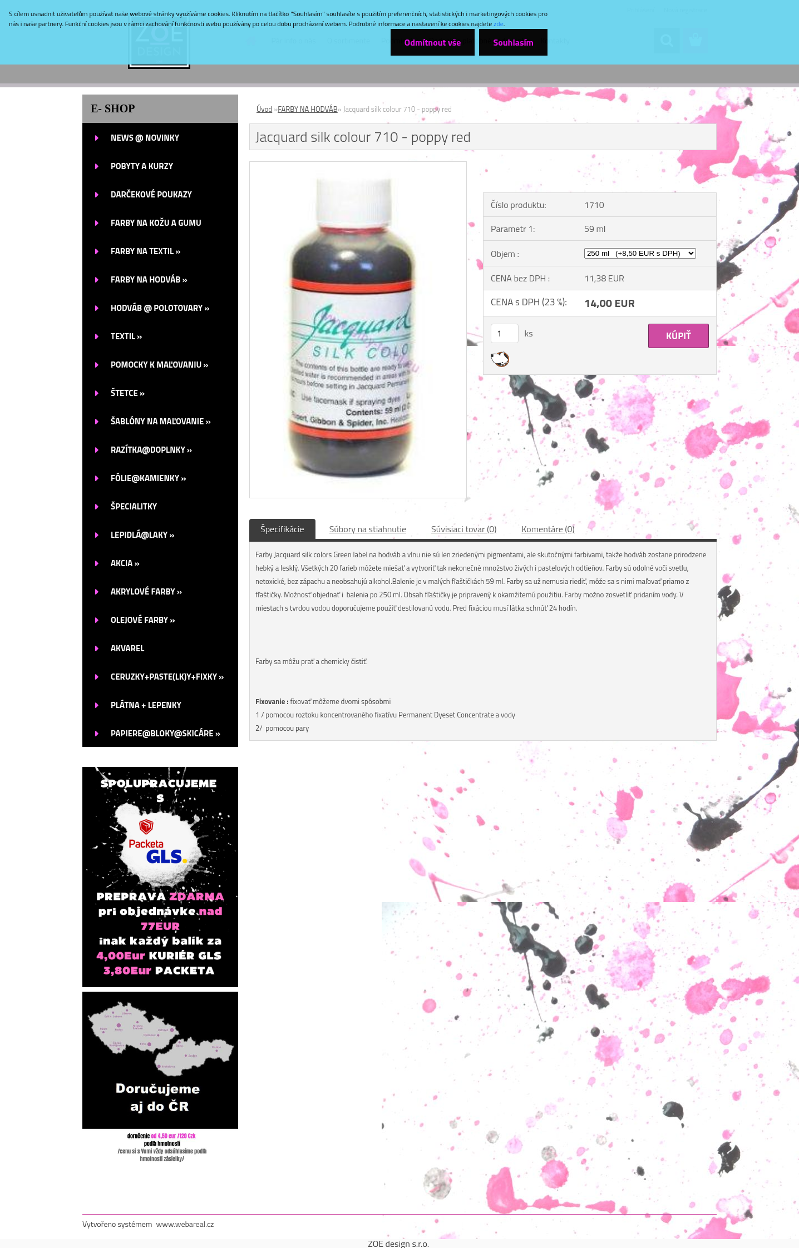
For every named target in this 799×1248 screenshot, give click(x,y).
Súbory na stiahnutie (367, 529)
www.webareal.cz (185, 1224)
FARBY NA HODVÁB (308, 109)
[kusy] (505, 333)
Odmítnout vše (433, 42)
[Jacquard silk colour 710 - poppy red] (358, 166)
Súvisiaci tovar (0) (463, 529)
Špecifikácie (282, 529)
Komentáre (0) (547, 529)
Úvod (264, 109)
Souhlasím (513, 42)
